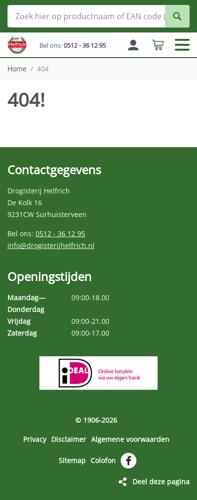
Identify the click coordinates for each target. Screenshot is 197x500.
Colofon (103, 460)
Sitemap (72, 460)
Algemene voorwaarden (130, 439)
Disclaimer (68, 439)
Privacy (34, 439)
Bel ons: (72, 45)
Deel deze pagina (161, 481)
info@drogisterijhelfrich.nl (51, 245)
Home (17, 68)
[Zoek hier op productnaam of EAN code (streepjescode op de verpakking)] (98, 16)
